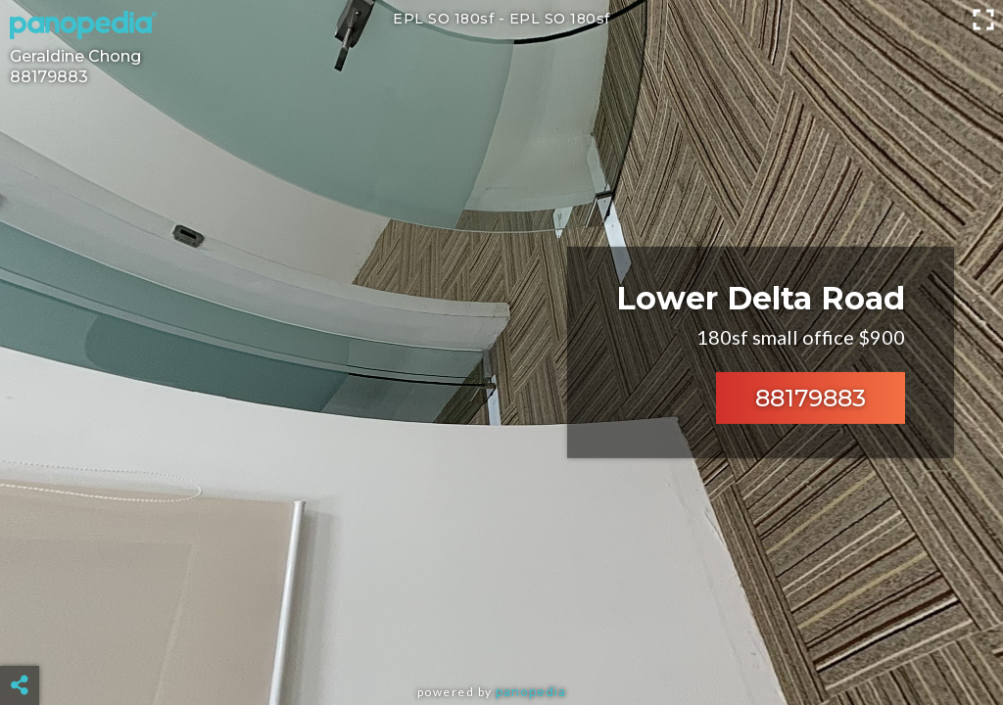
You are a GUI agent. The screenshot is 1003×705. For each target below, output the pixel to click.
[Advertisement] (502, 636)
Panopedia (531, 691)
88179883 (810, 398)
